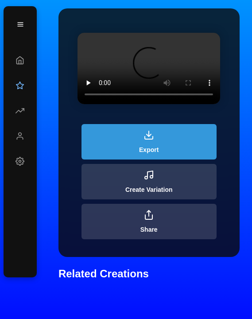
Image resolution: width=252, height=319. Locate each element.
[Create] (20, 60)
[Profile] (20, 136)
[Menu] (20, 24)
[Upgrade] (20, 85)
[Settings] (20, 161)
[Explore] (20, 111)
